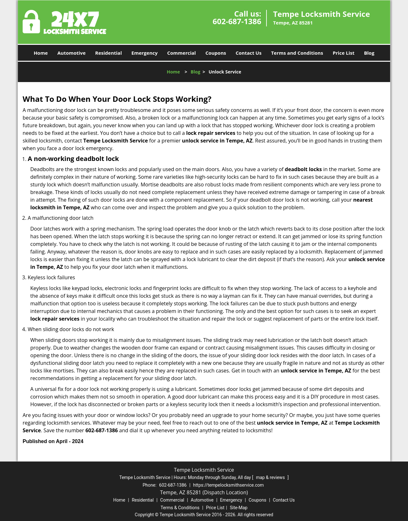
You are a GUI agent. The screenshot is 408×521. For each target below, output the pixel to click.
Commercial (181, 53)
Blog (369, 53)
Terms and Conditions (297, 53)
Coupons (215, 53)
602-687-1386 (237, 21)
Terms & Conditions (180, 507)
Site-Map (238, 507)
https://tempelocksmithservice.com (228, 485)
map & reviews (271, 477)
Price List (343, 53)
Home (41, 53)
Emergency (144, 53)
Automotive (71, 53)
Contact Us (248, 53)
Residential (108, 53)
